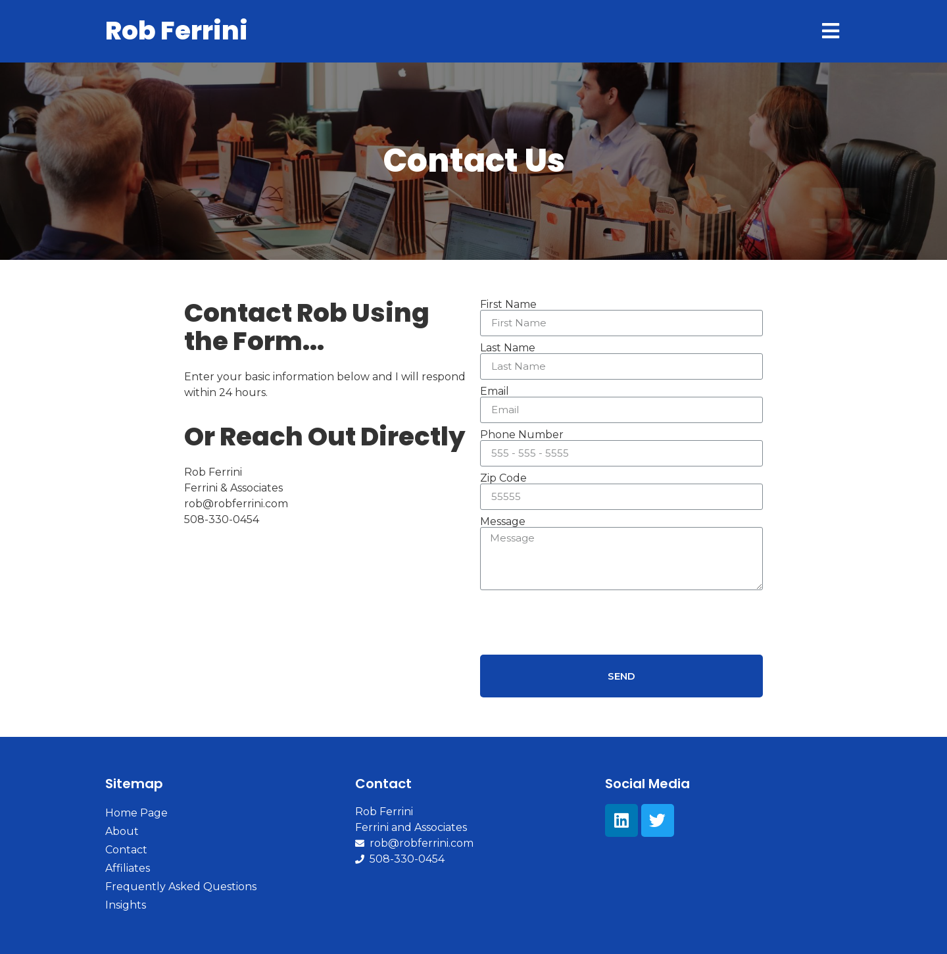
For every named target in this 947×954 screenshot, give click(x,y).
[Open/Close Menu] (830, 31)
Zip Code (503, 478)
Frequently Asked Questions (180, 886)
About (122, 831)
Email (494, 391)
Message (502, 521)
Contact (126, 849)
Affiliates (127, 868)
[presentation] (580, 622)
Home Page (136, 813)
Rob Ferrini (176, 31)
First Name (508, 304)
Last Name (507, 348)
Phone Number (522, 435)
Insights (125, 905)
